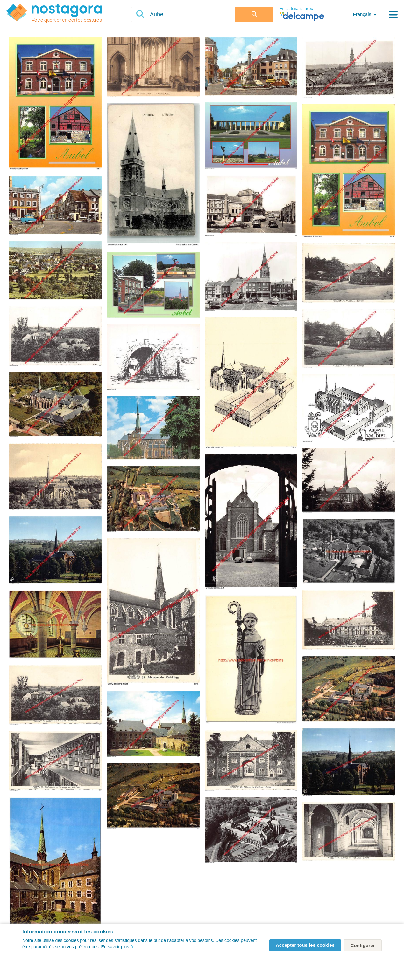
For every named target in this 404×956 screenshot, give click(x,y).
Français (362, 14)
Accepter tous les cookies (305, 945)
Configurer (363, 945)
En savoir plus (117, 946)
